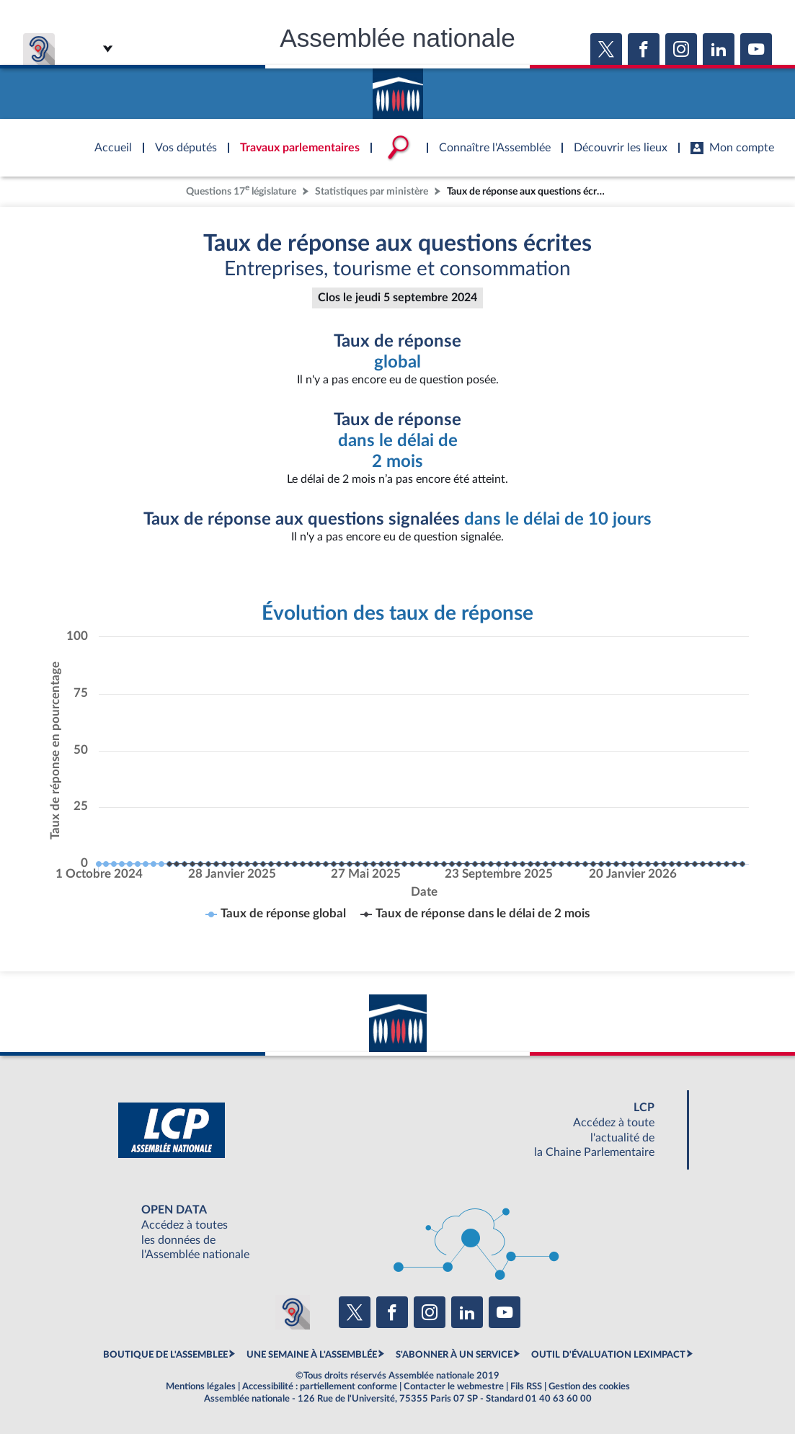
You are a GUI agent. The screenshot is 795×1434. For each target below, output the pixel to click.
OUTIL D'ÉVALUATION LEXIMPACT (608, 1354)
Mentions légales (201, 1386)
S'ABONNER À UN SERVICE (454, 1354)
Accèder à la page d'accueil (398, 88)
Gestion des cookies (589, 1386)
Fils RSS (526, 1386)
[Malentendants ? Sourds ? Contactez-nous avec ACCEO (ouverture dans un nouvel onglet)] (292, 1312)
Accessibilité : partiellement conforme (319, 1386)
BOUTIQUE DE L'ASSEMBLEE (165, 1354)
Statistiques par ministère (371, 191)
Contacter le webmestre (454, 1386)
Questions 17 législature (241, 190)
